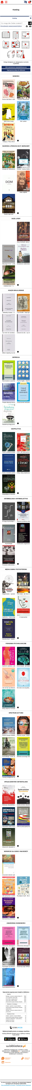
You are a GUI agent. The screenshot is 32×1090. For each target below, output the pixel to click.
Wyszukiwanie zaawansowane (8, 26)
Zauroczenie (8, 1011)
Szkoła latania (8, 1008)
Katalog (14, 18)
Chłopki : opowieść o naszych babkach (13, 1015)
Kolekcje (19, 26)
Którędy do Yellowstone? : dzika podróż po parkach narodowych (18, 1018)
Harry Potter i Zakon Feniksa (11, 1000)
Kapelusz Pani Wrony (10, 1020)
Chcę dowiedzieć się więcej (8, 1085)
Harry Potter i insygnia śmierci (11, 999)
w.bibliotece (15, 1051)
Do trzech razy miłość (10, 1021)
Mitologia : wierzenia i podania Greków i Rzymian (15, 996)
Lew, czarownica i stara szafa (11, 997)
